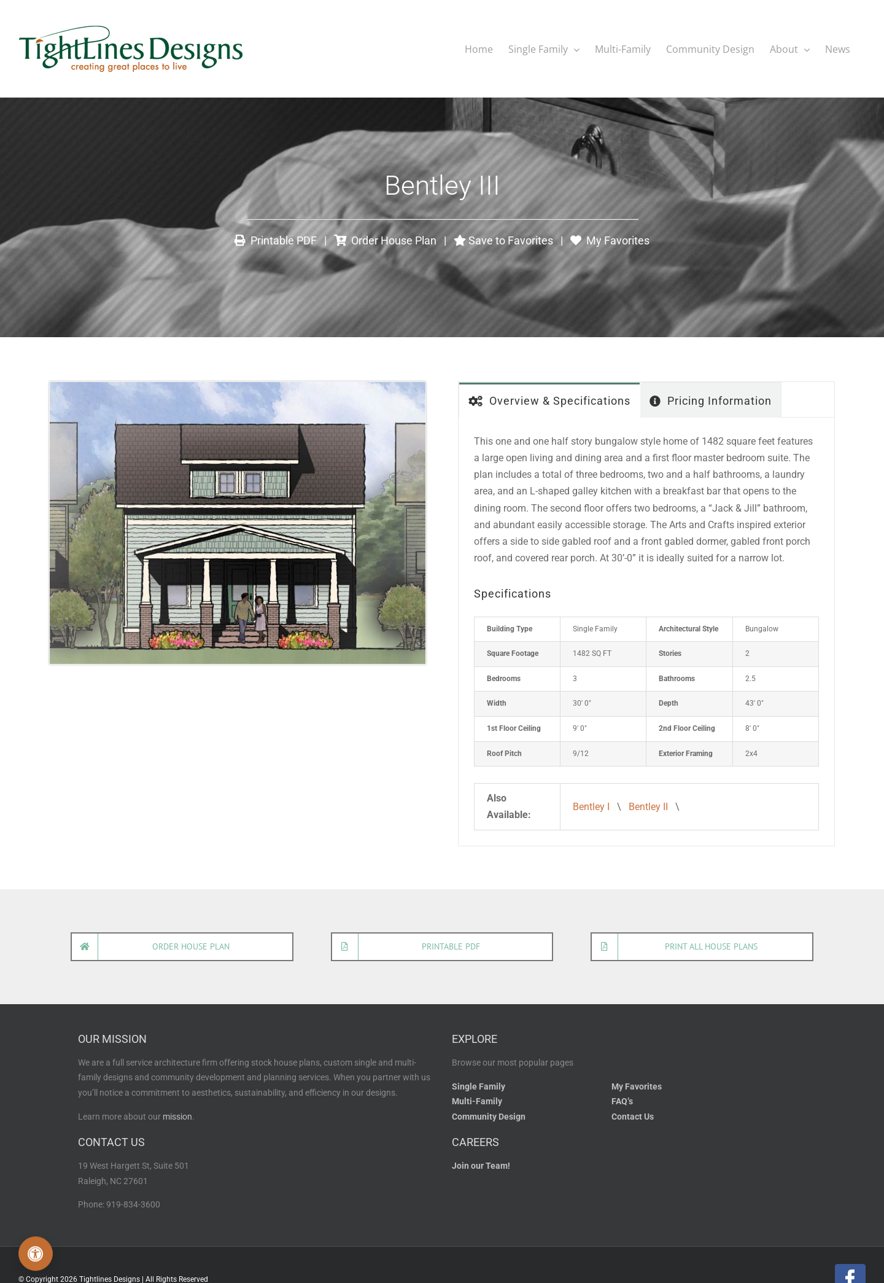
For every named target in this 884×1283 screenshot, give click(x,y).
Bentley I (591, 806)
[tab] (549, 399)
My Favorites (609, 239)
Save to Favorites (503, 239)
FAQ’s (622, 1101)
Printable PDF (276, 239)
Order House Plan (385, 239)
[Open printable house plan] (442, 946)
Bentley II (648, 806)
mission (177, 1116)
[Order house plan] (182, 946)
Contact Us (632, 1116)
